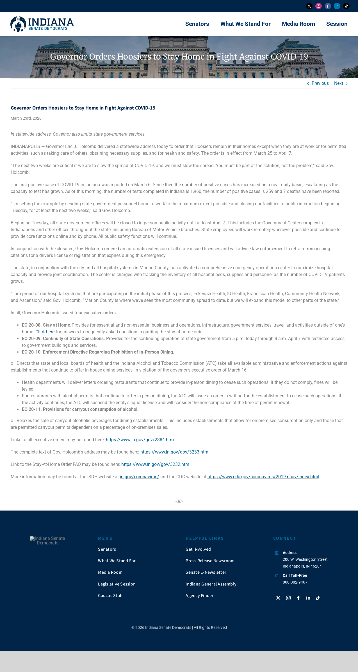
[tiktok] (346, 6)
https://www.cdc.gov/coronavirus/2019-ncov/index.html (263, 476)
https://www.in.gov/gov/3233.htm (174, 452)
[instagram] (318, 6)
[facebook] (328, 6)
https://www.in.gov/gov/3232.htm (155, 464)
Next (338, 83)
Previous (320, 83)
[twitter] (309, 6)
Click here (44, 331)
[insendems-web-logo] (42, 18)
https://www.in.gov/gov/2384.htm (140, 439)
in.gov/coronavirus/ (139, 476)
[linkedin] (337, 6)
